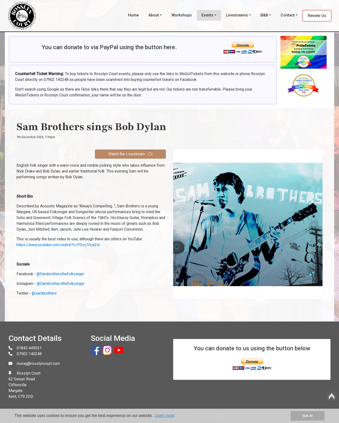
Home (133, 15)
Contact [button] (288, 15)
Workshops (181, 15)
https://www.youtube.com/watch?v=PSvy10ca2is (58, 245)
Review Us (317, 15)
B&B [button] (264, 15)
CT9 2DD (25, 396)
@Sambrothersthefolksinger (60, 274)
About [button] (153, 15)
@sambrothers (44, 293)
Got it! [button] (307, 416)
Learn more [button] (165, 416)
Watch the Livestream (130, 154)
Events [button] (207, 15)
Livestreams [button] (237, 15)
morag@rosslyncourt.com (38, 363)
